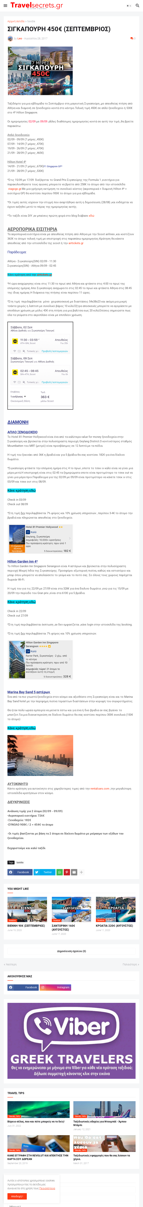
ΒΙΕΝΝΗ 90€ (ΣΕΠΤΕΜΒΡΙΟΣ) (26, 925)
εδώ (91, 215)
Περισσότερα (47, 1188)
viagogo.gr (14, 189)
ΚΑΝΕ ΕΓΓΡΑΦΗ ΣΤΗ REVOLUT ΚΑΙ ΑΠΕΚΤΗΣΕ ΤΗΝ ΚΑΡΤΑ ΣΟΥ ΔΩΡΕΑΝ (37, 1157)
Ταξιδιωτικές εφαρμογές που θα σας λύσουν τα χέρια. (101, 1157)
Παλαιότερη (130, 964)
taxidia (31, 21)
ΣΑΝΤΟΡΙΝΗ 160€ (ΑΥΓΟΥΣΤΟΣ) (63, 927)
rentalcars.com (99, 788)
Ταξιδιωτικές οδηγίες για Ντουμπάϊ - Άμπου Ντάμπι (99, 1123)
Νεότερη (11, 964)
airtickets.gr (76, 243)
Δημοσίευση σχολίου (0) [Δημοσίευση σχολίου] (71, 951)
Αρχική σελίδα (15, 21)
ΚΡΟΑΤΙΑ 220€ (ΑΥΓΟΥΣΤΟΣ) (114, 925)
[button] (5, 6)
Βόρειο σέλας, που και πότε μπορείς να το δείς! (35, 1121)
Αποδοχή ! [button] (17, 1196)
